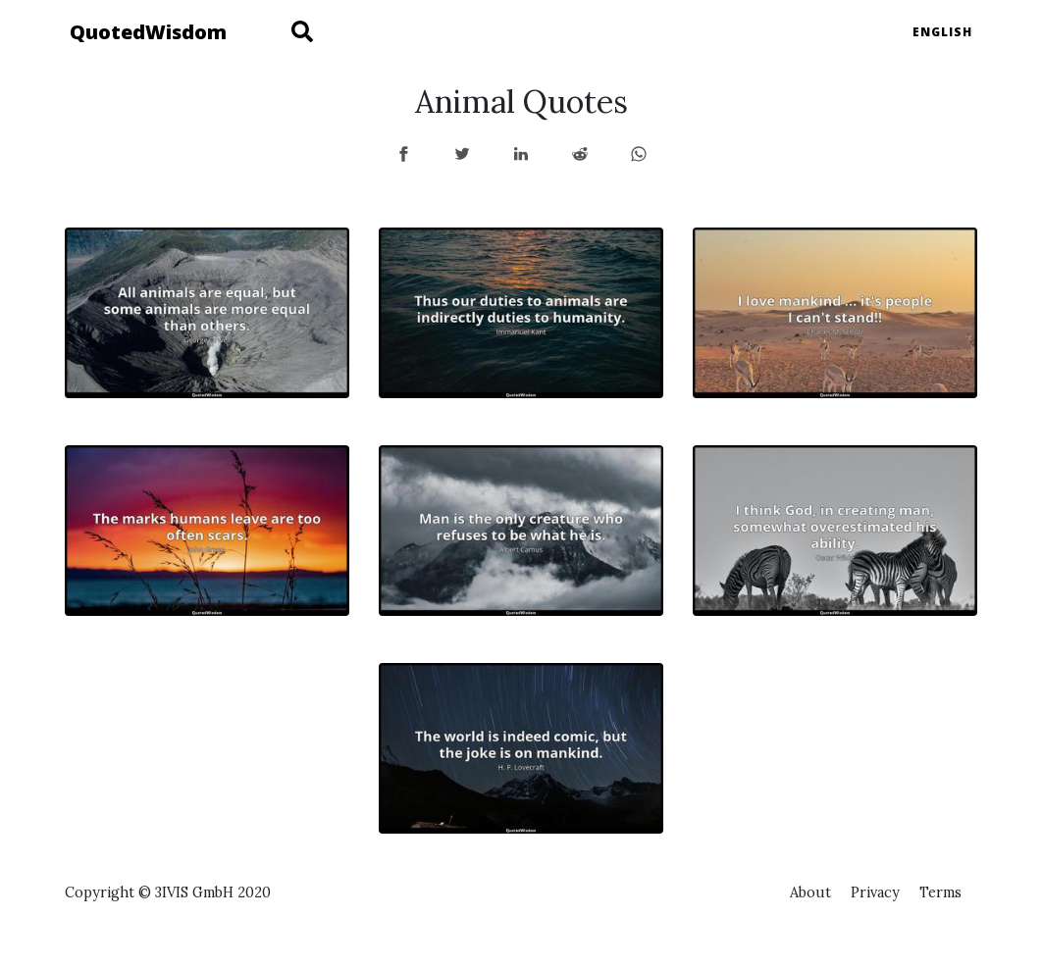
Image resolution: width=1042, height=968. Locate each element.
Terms (940, 892)
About (810, 892)
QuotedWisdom (148, 32)
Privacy (875, 892)
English (942, 32)
